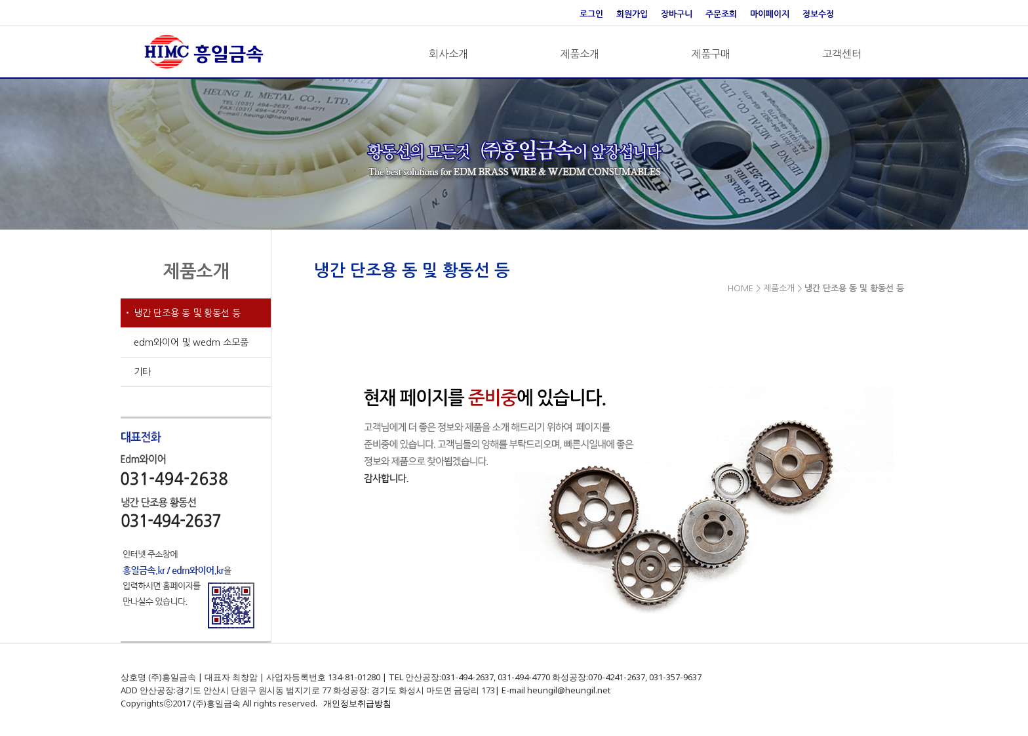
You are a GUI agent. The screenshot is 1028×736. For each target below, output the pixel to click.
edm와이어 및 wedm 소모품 (191, 342)
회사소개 (448, 54)
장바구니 (676, 14)
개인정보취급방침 (357, 703)
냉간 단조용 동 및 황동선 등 (187, 312)
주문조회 (721, 14)
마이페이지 (769, 14)
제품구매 (710, 54)
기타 (142, 372)
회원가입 (632, 14)
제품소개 (579, 54)
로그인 (591, 14)
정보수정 (818, 14)
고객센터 (841, 54)
